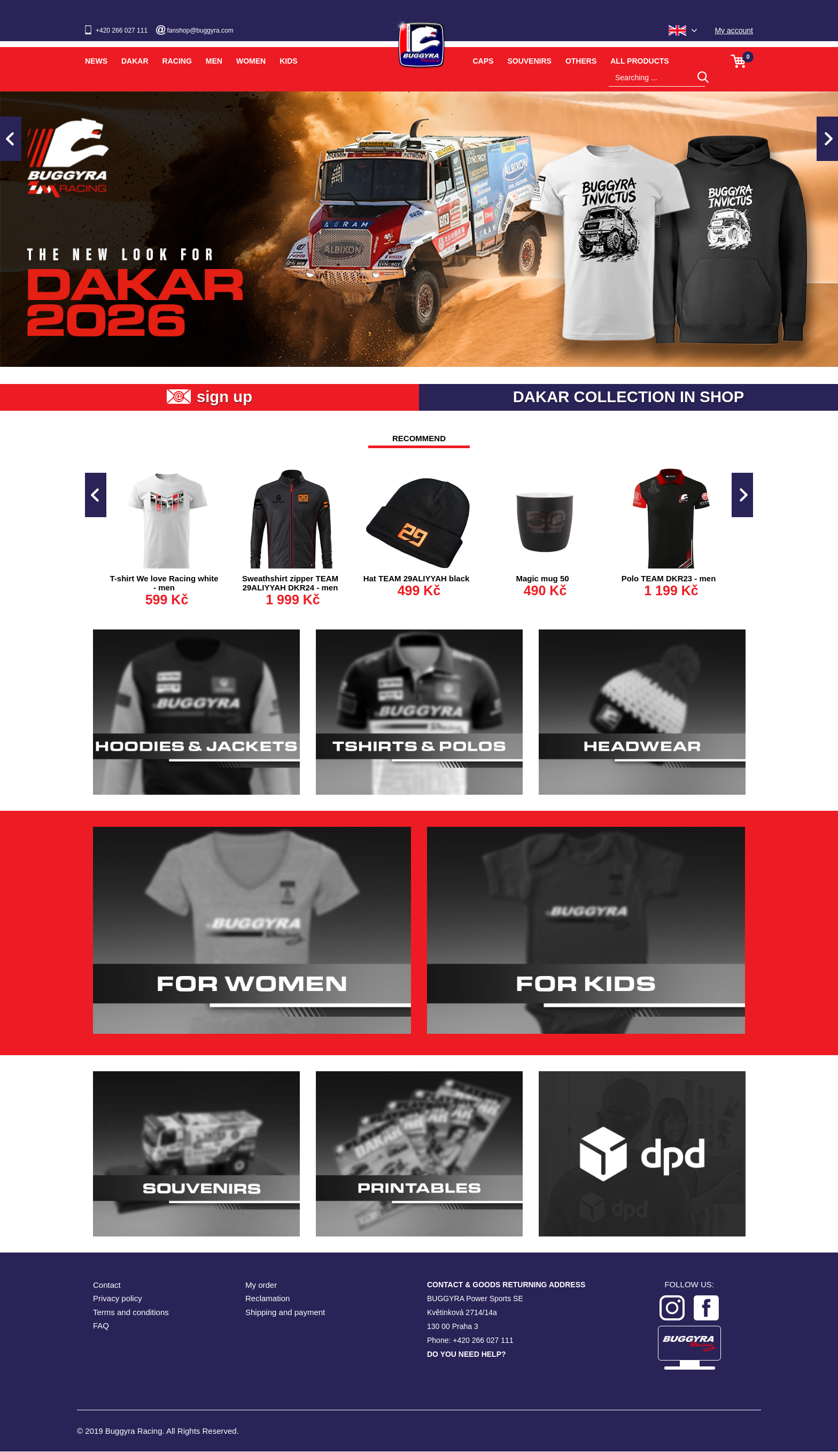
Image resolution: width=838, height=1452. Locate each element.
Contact (107, 1285)
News (96, 61)
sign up (224, 397)
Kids (288, 61)
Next (827, 139)
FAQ (101, 1326)
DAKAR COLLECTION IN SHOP (628, 397)
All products (639, 61)
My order (261, 1285)
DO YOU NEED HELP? (466, 1354)
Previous (10, 139)
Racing (177, 61)
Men (214, 61)
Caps (483, 61)
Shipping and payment (285, 1312)
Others (580, 61)
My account (734, 30)
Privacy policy (117, 1298)
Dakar (135, 61)
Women (251, 61)
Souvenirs (529, 61)
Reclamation (267, 1298)
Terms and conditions (131, 1312)
